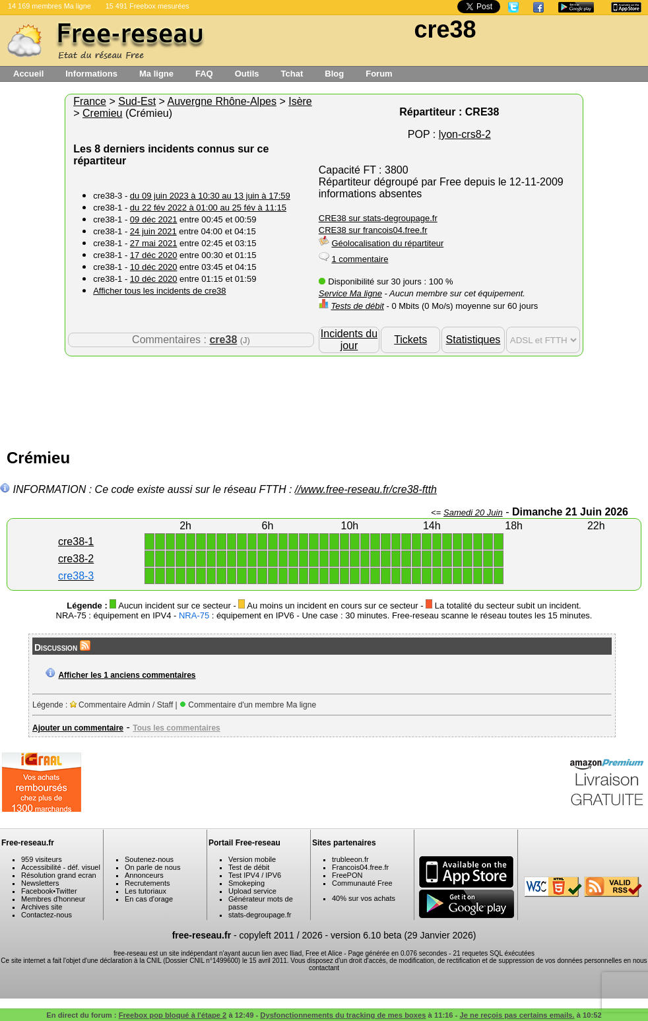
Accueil (28, 74)
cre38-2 (76, 558)
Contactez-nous (46, 915)
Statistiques (473, 339)
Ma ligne (156, 74)
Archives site (41, 907)
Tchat (292, 74)
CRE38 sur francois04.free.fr (373, 230)
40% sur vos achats (363, 898)
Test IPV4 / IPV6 (254, 875)
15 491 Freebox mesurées (147, 6)
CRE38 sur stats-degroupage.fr (378, 218)
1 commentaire (359, 259)
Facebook (37, 891)
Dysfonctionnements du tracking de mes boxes (343, 1015)
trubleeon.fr (350, 859)
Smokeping (246, 883)
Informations (91, 74)
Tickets (410, 339)
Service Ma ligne (350, 293)
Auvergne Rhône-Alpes (222, 101)
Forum (379, 74)
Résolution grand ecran (58, 875)
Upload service (252, 891)
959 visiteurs (41, 859)
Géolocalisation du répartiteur (387, 243)
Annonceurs (144, 875)
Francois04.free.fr (360, 867)
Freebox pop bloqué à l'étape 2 (173, 1015)
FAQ (204, 74)
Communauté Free (362, 883)
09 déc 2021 (154, 219)
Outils (247, 74)
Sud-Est (137, 101)
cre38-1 (76, 541)
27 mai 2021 (154, 243)
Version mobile (252, 859)
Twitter (66, 891)
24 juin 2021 (153, 231)
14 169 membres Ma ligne (49, 6)
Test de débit (248, 867)
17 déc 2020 (154, 255)
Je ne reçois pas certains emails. (517, 1015)
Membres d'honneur (53, 899)
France (89, 101)
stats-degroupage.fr (259, 915)
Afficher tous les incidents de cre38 (159, 291)
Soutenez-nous (149, 859)
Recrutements (147, 883)
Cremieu (102, 113)
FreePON (347, 875)
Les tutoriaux (145, 891)
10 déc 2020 (154, 267)
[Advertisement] (324, 399)
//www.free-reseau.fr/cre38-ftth (366, 489)
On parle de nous (152, 867)
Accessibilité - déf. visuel (60, 867)
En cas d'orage (149, 899)
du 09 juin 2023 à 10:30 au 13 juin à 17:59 (210, 196)
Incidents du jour (349, 339)
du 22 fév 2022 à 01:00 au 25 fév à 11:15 (208, 208)
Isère (300, 101)
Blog (334, 74)
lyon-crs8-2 (465, 134)
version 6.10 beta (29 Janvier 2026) (403, 935)
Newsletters (40, 883)
